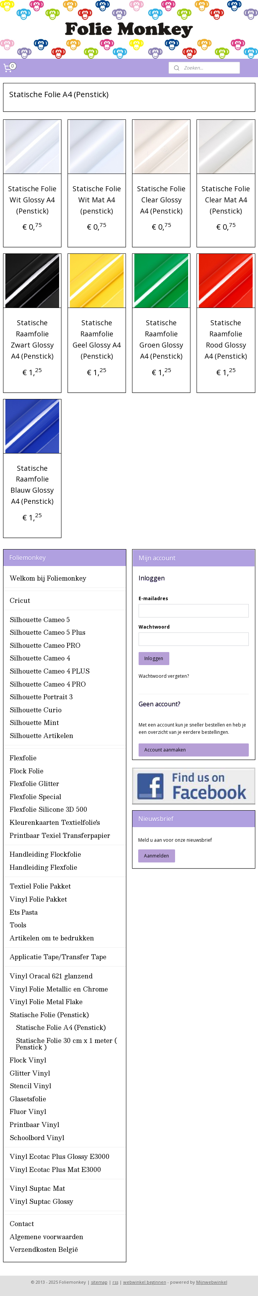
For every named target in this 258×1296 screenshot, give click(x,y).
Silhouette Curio (35, 710)
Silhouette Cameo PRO (45, 645)
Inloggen (153, 658)
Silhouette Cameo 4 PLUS (49, 671)
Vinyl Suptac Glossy (41, 1201)
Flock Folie (26, 771)
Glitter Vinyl (30, 1073)
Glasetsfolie (28, 1099)
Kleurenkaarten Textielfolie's (55, 822)
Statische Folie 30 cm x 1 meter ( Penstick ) (66, 1044)
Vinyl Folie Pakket (38, 899)
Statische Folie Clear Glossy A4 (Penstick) (161, 199)
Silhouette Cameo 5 (40, 619)
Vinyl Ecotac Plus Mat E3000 (55, 1169)
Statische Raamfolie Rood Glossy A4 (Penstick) (226, 339)
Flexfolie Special (35, 796)
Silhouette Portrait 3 (41, 697)
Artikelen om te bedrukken (52, 938)
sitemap (99, 1282)
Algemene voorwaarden (46, 1236)
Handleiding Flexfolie (43, 867)
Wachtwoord (154, 627)
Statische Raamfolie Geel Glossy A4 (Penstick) (97, 339)
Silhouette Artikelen (41, 735)
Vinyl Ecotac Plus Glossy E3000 (59, 1156)
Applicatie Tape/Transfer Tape (58, 957)
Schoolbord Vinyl (37, 1137)
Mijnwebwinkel (211, 1282)
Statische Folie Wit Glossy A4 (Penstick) (32, 199)
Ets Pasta (24, 912)
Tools (18, 925)
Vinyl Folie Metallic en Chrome (59, 989)
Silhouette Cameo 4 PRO (48, 684)
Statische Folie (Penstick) (49, 1015)
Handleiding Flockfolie (45, 854)
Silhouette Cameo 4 (40, 658)
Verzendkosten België (44, 1249)
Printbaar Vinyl (34, 1124)
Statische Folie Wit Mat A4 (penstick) (97, 199)
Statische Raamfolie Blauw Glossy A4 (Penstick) (32, 484)
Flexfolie (23, 758)
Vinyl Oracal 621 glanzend (51, 976)
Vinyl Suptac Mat (37, 1188)
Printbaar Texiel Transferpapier (60, 835)
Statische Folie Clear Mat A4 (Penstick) (226, 199)
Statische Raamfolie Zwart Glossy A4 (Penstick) (32, 339)
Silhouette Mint (34, 722)
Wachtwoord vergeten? (164, 676)
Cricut (20, 600)
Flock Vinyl (28, 1060)
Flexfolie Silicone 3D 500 (48, 809)
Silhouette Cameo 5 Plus (47, 632)
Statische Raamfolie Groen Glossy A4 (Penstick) (161, 339)
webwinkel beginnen (144, 1282)
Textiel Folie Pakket (40, 886)
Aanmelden (156, 855)
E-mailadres (153, 598)
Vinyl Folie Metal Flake (46, 1001)
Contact (22, 1223)
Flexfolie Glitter (34, 783)
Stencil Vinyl (30, 1086)
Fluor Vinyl (28, 1111)
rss (115, 1282)
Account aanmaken (165, 749)
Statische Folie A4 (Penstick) (61, 1027)
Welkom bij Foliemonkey (48, 578)
